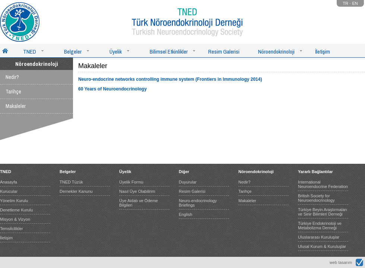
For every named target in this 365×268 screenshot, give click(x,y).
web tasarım (341, 262)
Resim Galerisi (223, 51)
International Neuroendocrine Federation (323, 184)
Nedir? (12, 77)
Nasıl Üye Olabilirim (137, 191)
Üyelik (116, 51)
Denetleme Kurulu (16, 210)
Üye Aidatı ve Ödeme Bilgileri (138, 202)
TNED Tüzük (71, 182)
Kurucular (9, 191)
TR (345, 3)
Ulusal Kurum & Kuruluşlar (322, 246)
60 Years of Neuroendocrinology (112, 89)
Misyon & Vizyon (15, 219)
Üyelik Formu (131, 182)
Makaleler (16, 106)
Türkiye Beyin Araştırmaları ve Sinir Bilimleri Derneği (322, 211)
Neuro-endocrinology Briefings (198, 202)
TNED (29, 51)
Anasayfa (8, 182)
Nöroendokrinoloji (276, 51)
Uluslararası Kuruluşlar (318, 237)
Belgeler (73, 51)
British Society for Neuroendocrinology (316, 198)
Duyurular (188, 182)
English (185, 214)
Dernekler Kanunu (76, 191)
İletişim (322, 51)
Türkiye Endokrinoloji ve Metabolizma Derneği (320, 225)
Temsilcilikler (11, 228)
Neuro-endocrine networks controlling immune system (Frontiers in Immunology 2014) (170, 79)
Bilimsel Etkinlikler (169, 51)
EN (355, 3)
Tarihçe (13, 91)
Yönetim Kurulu (14, 200)
